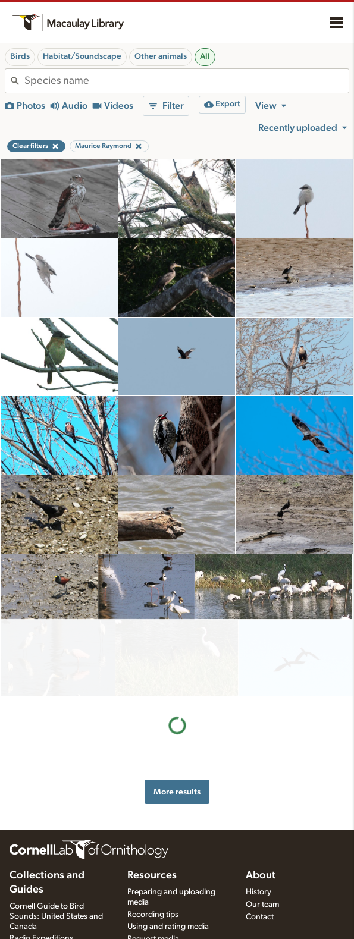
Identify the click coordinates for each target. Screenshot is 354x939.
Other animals (160, 56)
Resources (152, 839)
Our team (262, 869)
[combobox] (186, 81)
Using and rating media (168, 891)
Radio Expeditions (41, 903)
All (205, 56)
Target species (152, 916)
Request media (153, 904)
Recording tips (152, 879)
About (260, 839)
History (258, 856)
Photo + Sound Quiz (163, 929)
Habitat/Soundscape (82, 56)
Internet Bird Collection (50, 916)
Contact (260, 881)
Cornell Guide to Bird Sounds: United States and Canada (56, 880)
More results (177, 714)
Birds (20, 56)
